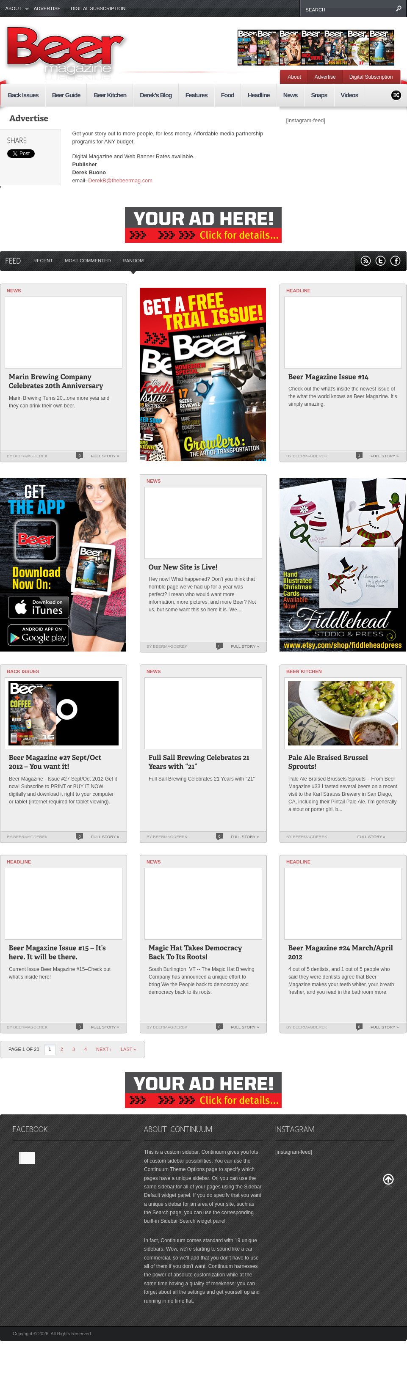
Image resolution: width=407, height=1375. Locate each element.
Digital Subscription (98, 8)
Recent (43, 260)
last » (128, 1049)
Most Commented (88, 260)
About (14, 9)
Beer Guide (66, 95)
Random (133, 260)
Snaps (319, 95)
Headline (259, 95)
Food (227, 95)
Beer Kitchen (110, 95)
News (290, 95)
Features (197, 95)
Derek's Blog (156, 95)
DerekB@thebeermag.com (120, 180)
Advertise (47, 8)
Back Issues (23, 95)
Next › (103, 1049)
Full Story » (105, 456)
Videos (349, 95)
